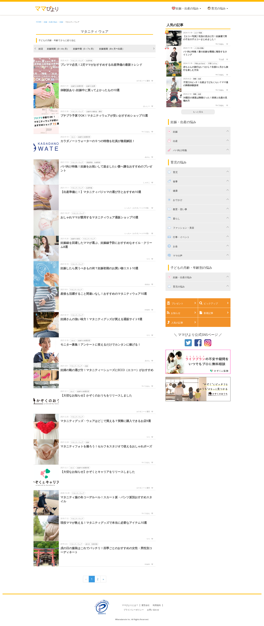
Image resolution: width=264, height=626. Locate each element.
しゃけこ (146, 182)
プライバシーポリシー (134, 609)
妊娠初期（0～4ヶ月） (58, 48)
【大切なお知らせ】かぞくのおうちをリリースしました (96, 395)
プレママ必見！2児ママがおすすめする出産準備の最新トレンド (101, 65)
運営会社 (145, 605)
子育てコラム (212, 63)
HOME (38, 22)
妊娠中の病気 (75, 239)
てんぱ (221, 59)
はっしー (146, 106)
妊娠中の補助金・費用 (94, 111)
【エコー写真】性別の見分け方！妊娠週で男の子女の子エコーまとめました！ (205, 38)
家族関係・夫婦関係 (93, 162)
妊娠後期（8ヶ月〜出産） (111, 48)
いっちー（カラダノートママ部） (137, 208)
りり (148, 259)
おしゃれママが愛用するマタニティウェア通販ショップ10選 (99, 217)
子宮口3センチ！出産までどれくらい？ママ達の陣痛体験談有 (205, 84)
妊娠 (61, 22)
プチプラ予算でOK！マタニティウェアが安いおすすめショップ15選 (104, 115)
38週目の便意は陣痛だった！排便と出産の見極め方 (205, 99)
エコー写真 (198, 33)
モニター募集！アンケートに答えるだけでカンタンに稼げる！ (100, 344)
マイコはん (145, 131)
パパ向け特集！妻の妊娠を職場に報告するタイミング (205, 53)
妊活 (41, 48)
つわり (73, 137)
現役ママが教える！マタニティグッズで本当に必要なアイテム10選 (103, 523)
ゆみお (147, 284)
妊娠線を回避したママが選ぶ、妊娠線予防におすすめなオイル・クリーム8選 (106, 245)
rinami (147, 310)
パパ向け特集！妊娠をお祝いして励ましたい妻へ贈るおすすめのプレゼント (106, 168)
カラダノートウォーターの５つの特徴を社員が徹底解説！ (97, 141)
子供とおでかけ (199, 63)
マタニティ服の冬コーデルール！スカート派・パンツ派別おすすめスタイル (106, 499)
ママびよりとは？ (130, 605)
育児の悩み (217, 8)
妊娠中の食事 (90, 86)
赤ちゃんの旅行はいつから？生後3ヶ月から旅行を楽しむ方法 (205, 68)
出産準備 (89, 60)
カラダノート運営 (143, 81)
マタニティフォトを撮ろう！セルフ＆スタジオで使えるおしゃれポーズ (106, 446)
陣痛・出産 (197, 79)
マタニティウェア (77, 60)
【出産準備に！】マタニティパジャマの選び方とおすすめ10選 (100, 192)
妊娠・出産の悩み (186, 8)
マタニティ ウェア (72, 22)
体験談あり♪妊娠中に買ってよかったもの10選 (90, 90)
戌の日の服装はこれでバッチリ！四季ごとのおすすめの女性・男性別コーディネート (106, 550)
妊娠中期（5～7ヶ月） (84, 48)
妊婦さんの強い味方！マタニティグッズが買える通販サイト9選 (101, 319)
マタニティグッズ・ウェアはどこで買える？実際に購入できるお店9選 (105, 421)
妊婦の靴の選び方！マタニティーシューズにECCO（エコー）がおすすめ (107, 370)
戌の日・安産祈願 (91, 544)
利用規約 (157, 605)
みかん (147, 157)
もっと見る (198, 111)
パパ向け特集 (199, 48)
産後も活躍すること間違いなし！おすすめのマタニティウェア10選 (103, 294)
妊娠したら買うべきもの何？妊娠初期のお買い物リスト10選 (99, 268)
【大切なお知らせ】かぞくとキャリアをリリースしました (97, 472)
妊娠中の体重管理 (77, 86)
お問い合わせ (153, 609)
